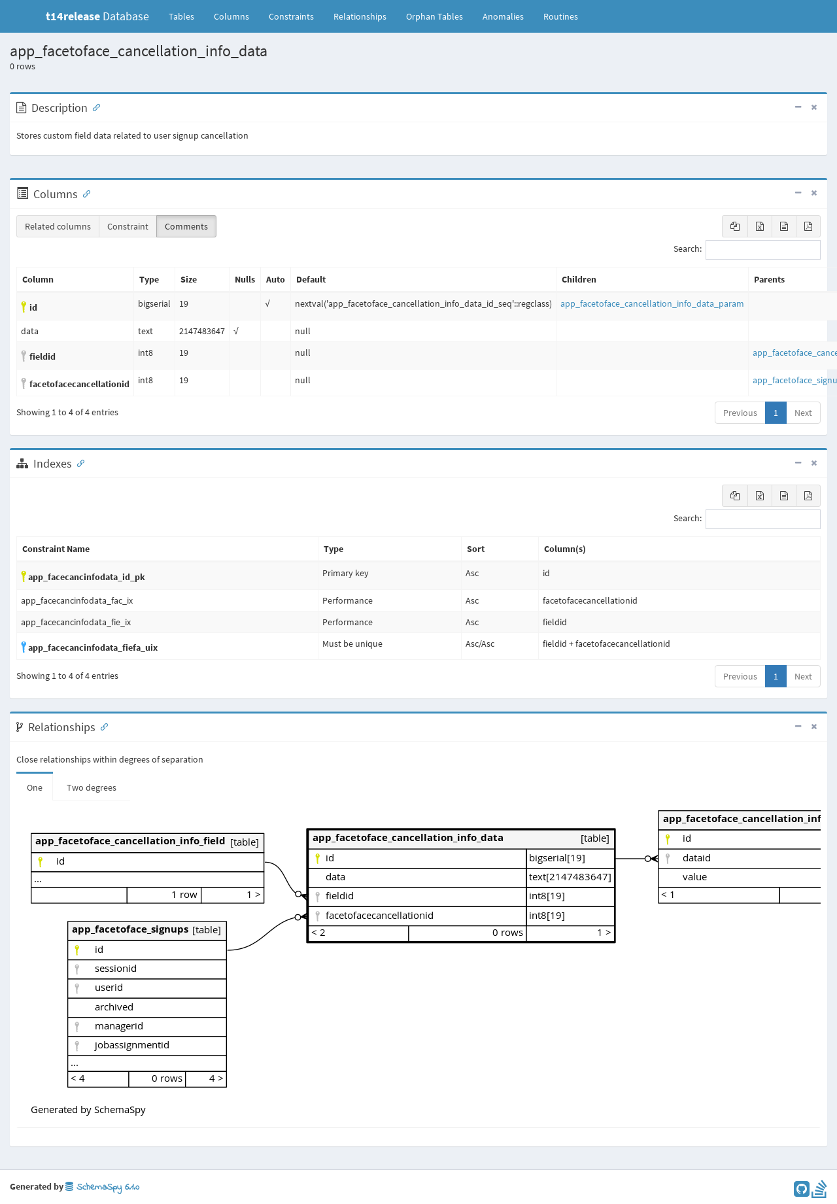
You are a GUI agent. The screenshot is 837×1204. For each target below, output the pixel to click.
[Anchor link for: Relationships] (101, 726)
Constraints (291, 16)
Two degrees (91, 787)
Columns (231, 16)
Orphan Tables (434, 16)
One (35, 787)
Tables (186, 15)
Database (97, 16)
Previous (740, 413)
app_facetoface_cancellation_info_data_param (652, 303)
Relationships (359, 16)
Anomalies (503, 16)
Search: (747, 250)
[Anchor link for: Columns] (84, 193)
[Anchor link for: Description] (93, 106)
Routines (560, 16)
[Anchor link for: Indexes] (78, 462)
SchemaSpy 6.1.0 (102, 1187)
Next (803, 413)
